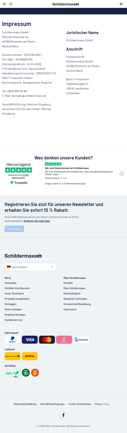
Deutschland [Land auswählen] (17, 266)
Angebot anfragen (15, 314)
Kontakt (68, 282)
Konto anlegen (13, 309)
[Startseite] (63, 255)
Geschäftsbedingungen (52, 404)
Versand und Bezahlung (77, 303)
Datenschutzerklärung (25, 404)
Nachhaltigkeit (72, 293)
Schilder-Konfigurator (17, 288)
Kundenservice (13, 319)
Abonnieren (14, 228)
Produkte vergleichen (17, 298)
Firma (98, 404)
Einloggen (11, 303)
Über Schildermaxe (74, 288)
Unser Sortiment (14, 293)
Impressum (70, 309)
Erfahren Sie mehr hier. (37, 220)
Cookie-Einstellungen (80, 404)
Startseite (10, 282)
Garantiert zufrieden (75, 298)
